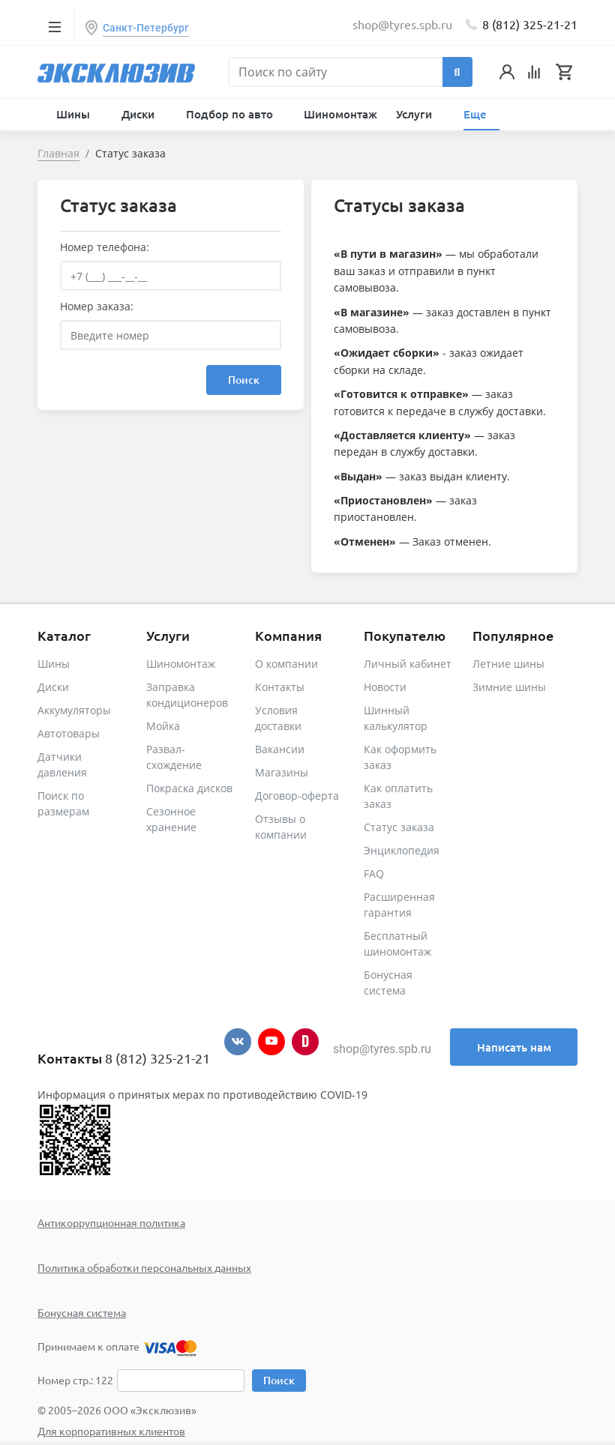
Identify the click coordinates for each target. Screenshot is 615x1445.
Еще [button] (477, 113)
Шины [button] (74, 113)
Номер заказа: (97, 306)
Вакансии (279, 749)
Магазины (281, 772)
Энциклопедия (402, 850)
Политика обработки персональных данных (144, 1267)
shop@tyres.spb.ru (382, 1049)
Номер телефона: (104, 247)
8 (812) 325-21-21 (530, 23)
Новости (385, 687)
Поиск (244, 379)
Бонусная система (82, 1312)
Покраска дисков (189, 788)
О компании (286, 664)
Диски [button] (140, 113)
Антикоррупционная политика (111, 1222)
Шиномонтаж (340, 113)
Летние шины (508, 664)
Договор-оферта (297, 795)
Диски (53, 687)
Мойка (163, 726)
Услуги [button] (415, 113)
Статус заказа (399, 827)
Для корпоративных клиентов (111, 1431)
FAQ (374, 873)
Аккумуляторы (74, 710)
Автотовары (69, 733)
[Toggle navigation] (54, 26)
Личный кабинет (408, 664)
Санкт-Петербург (146, 28)
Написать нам (514, 1047)
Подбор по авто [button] (231, 113)
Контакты (279, 687)
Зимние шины (509, 687)
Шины (54, 664)
